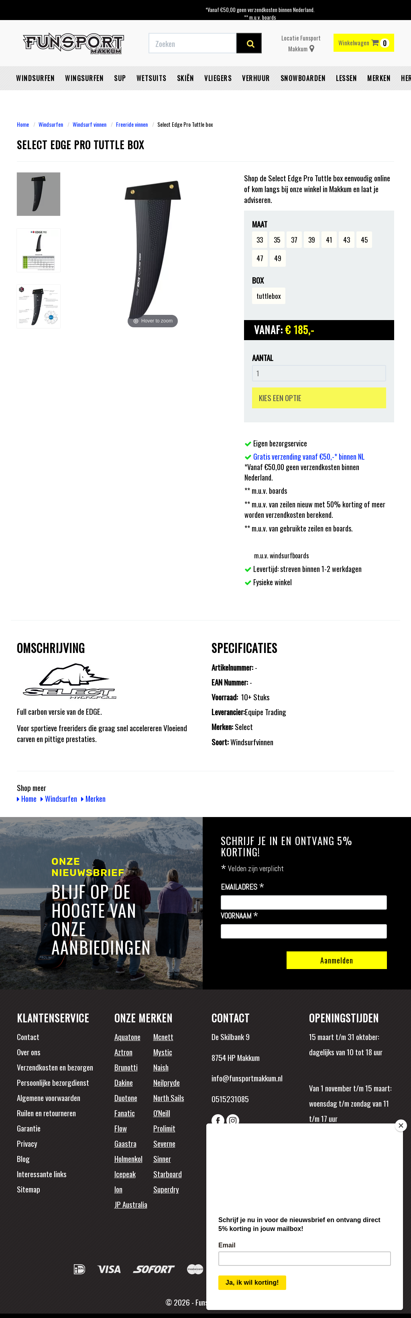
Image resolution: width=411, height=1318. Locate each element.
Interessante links (42, 1173)
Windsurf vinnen (89, 124)
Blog (23, 1158)
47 (259, 258)
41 (329, 240)
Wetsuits (151, 78)
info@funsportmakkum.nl (247, 1077)
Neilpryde (166, 1082)
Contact (28, 1036)
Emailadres (243, 887)
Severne (164, 1143)
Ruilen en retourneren (46, 1112)
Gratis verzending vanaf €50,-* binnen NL (309, 456)
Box (258, 280)
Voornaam (239, 916)
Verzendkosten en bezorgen (55, 1067)
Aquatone (127, 1036)
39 (311, 240)
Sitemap (28, 1188)
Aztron (123, 1051)
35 (277, 240)
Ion (118, 1188)
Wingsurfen (84, 78)
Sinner (162, 1158)
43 (346, 240)
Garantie (29, 1127)
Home (23, 124)
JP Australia (130, 1204)
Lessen (346, 78)
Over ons (29, 1051)
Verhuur (256, 78)
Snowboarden (303, 78)
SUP (120, 78)
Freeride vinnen (132, 124)
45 (364, 240)
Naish (161, 1067)
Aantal (262, 357)
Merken (379, 78)
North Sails (168, 1097)
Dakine (123, 1082)
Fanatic (124, 1112)
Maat (259, 224)
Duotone (125, 1097)
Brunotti (126, 1067)
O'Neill (161, 1112)
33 (259, 240)
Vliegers (218, 78)
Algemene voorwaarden (48, 1097)
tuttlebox (268, 296)
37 (294, 240)
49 (277, 258)
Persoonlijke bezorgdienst (53, 1082)
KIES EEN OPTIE (280, 397)
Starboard (167, 1173)
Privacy (27, 1143)
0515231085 (230, 1098)
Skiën (185, 78)
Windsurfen (35, 78)
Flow (120, 1127)
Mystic (162, 1051)
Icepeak (125, 1173)
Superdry (166, 1188)
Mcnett (163, 1036)
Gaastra (125, 1143)
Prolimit (164, 1127)
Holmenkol (128, 1158)
